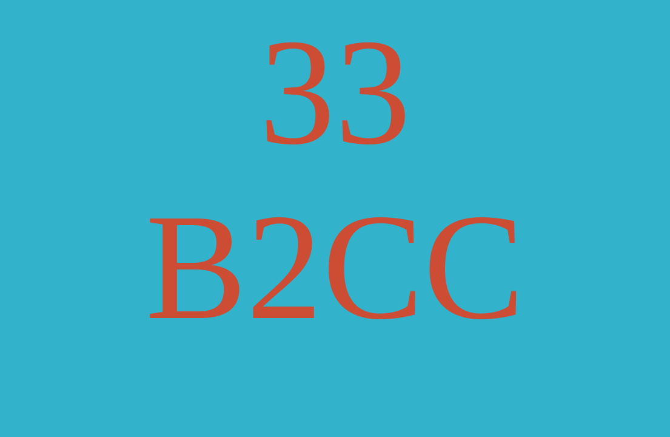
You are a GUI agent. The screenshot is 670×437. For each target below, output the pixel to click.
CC (424, 267)
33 (335, 92)
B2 (234, 267)
